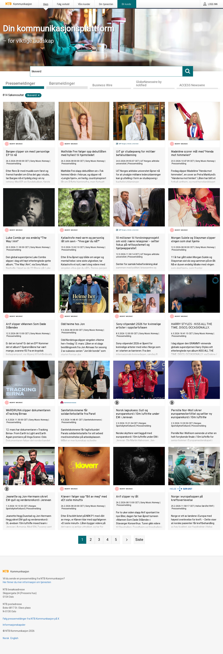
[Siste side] (139, 540)
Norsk (6, 638)
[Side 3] (99, 540)
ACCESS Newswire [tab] (192, 85)
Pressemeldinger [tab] (20, 83)
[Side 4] (107, 540)
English (14, 638)
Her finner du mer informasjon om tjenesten (27, 582)
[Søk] (106, 71)
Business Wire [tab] (102, 85)
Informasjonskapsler (14, 624)
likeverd (33, 95)
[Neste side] (127, 540)
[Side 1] (82, 540)
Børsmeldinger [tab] (62, 83)
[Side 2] (90, 540)
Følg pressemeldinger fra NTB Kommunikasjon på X (31, 618)
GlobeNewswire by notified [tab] (149, 83)
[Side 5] (116, 540)
